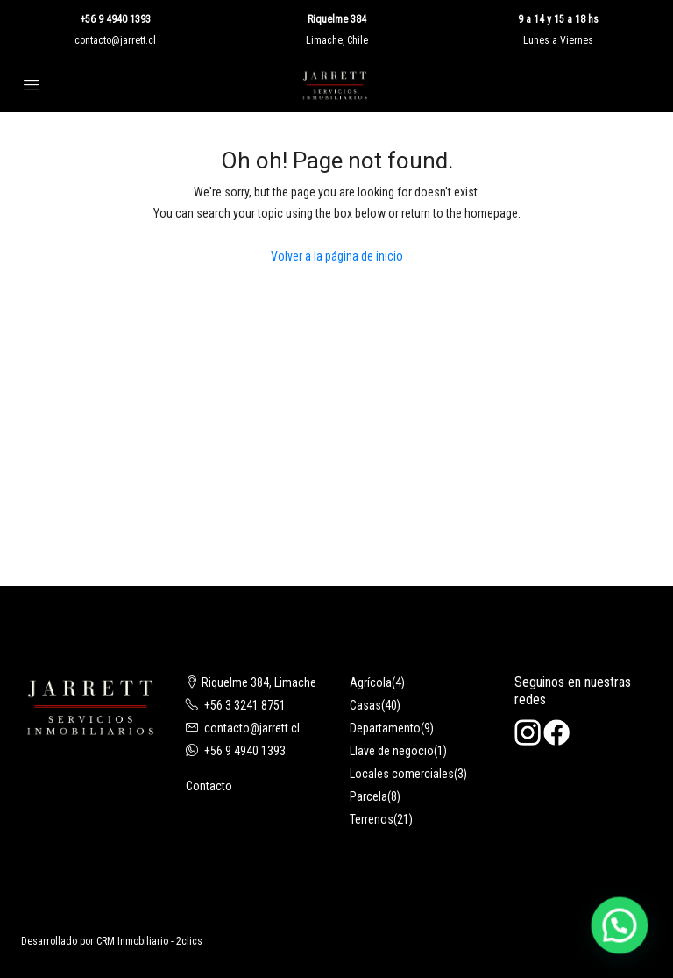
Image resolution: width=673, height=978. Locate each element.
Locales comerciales (402, 774)
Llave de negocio (392, 751)
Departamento (385, 728)
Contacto (209, 786)
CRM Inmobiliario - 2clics (149, 941)
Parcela (368, 796)
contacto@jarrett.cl (115, 40)
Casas (365, 705)
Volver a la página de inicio (337, 256)
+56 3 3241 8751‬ (245, 705)
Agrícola (371, 682)
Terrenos (371, 819)
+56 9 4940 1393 (115, 19)
